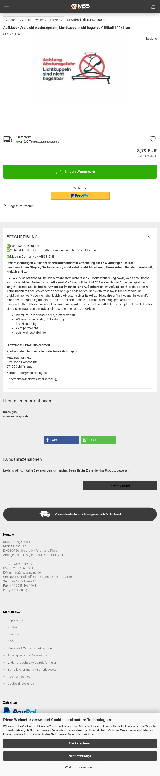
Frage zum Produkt (21, 206)
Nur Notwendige (80, 756)
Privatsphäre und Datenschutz (28, 655)
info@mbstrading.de (17, 590)
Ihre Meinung (120, 485)
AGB (11, 641)
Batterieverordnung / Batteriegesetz (32, 669)
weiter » (40, 20)
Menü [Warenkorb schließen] (6, 6)
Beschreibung (22, 236)
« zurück (25, 20)
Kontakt (13, 627)
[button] (61, 440)
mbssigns (150, 38)
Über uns (14, 634)
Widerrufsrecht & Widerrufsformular (32, 662)
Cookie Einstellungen (22, 683)
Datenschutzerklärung (81, 734)
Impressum (15, 620)
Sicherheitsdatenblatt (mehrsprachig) (32, 379)
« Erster (10, 20)
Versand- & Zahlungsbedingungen (30, 648)
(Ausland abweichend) (48, 141)
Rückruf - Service (19, 676)
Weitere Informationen (80, 767)
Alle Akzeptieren (80, 743)
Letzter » (56, 20)
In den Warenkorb (75, 171)
